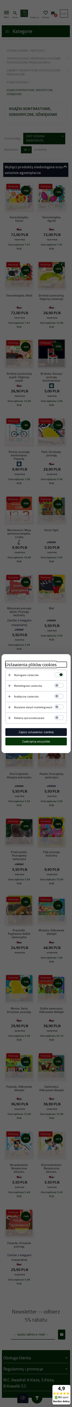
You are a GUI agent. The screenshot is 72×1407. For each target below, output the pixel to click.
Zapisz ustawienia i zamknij (36, 732)
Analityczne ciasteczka (26, 696)
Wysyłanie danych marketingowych (33, 707)
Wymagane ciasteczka (26, 675)
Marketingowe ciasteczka (28, 686)
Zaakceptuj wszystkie (36, 741)
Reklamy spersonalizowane (29, 718)
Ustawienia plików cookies (31, 664)
